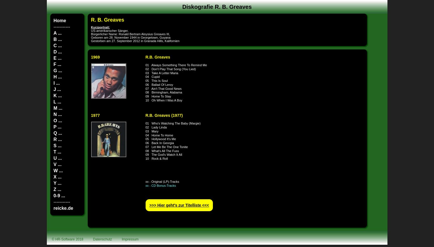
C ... (58, 45)
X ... (58, 177)
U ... (58, 158)
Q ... (58, 133)
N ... (58, 114)
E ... (58, 58)
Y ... (58, 183)
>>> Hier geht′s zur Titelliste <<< (179, 205)
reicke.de (63, 208)
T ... (58, 152)
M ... (58, 108)
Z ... (58, 189)
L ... (57, 101)
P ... (58, 126)
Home (60, 20)
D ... (58, 51)
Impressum (130, 239)
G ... (58, 70)
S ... (58, 145)
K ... (58, 95)
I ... (57, 83)
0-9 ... (59, 195)
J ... (57, 89)
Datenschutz (102, 239)
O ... (58, 120)
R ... (58, 139)
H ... (58, 76)
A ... (58, 33)
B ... (58, 39)
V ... (58, 164)
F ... (58, 64)
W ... (58, 170)
